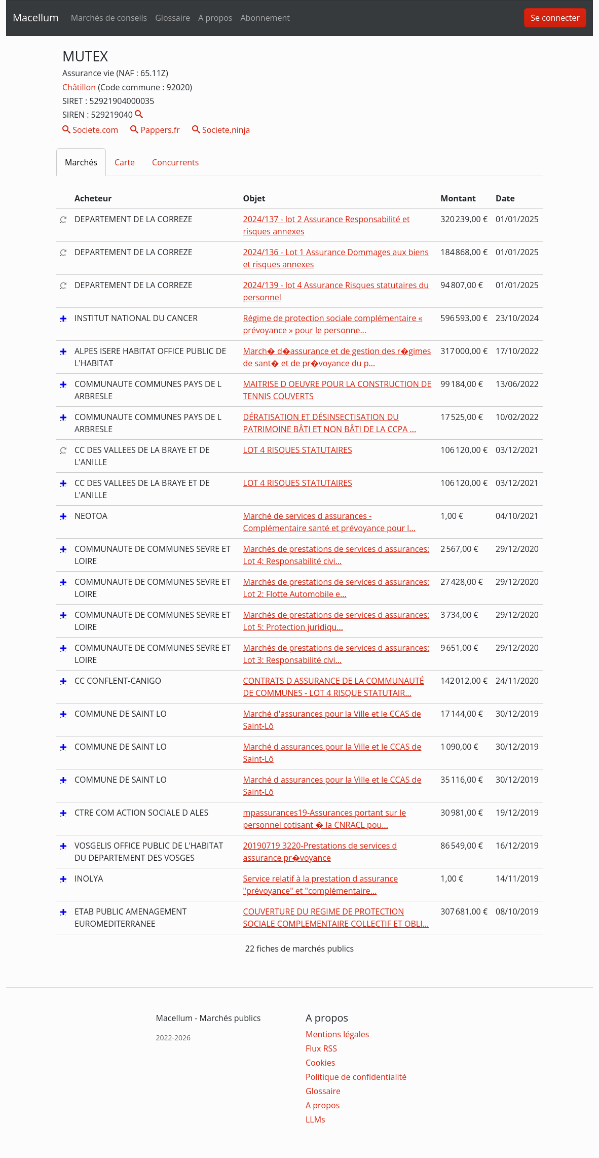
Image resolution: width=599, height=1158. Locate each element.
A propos (215, 17)
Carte (125, 162)
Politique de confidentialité (356, 1076)
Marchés (81, 162)
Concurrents (175, 162)
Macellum (36, 17)
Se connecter (555, 17)
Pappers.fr (155, 129)
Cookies (320, 1062)
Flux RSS (321, 1048)
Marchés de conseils (109, 17)
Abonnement (264, 17)
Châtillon (80, 87)
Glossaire (172, 17)
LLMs (315, 1119)
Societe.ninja (221, 129)
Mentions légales (337, 1034)
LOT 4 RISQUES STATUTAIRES (297, 449)
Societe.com (90, 129)
